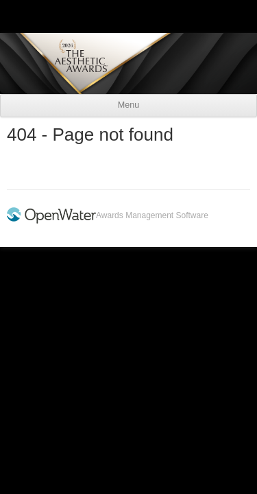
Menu (128, 105)
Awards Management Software (152, 215)
